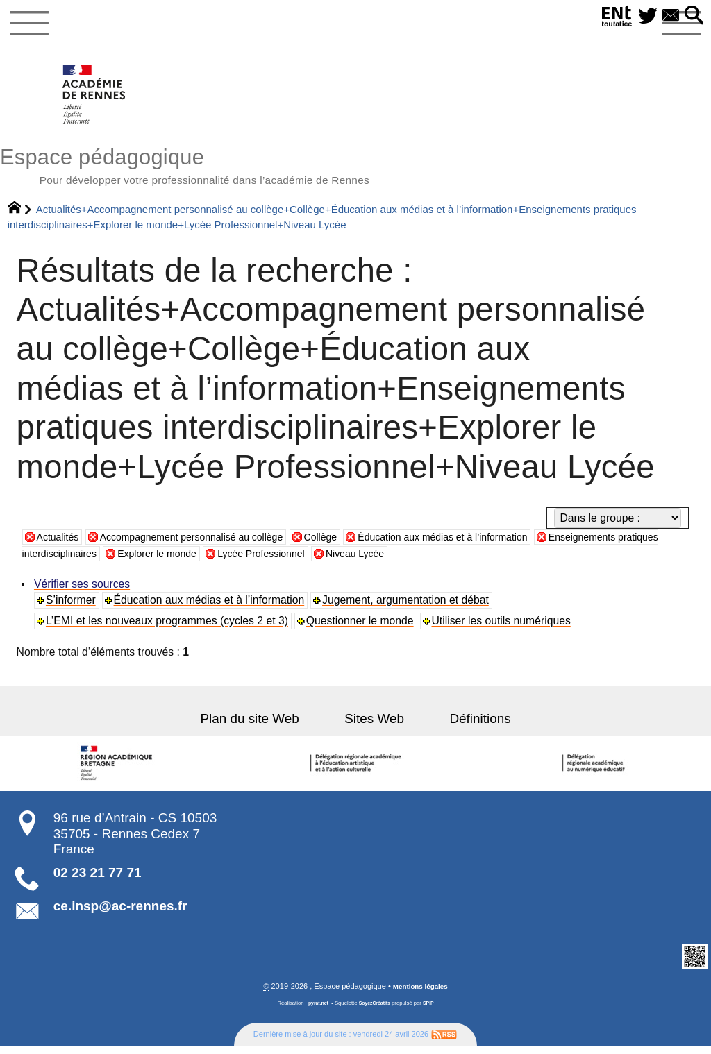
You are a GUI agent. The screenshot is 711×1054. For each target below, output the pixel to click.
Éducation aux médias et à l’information (485, 545)
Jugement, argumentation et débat (407, 607)
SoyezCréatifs (375, 1012)
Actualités (60, 545)
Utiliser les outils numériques (503, 628)
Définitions (464, 727)
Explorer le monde (219, 561)
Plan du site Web (265, 727)
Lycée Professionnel (334, 561)
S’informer (72, 607)
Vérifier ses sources (83, 591)
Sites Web (374, 727)
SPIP (432, 1012)
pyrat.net (315, 1012)
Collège (350, 545)
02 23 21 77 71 (97, 881)
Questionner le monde (361, 628)
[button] (692, 16)
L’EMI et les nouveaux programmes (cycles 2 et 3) (168, 628)
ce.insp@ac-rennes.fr (120, 913)
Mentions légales (420, 994)
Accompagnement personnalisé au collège (208, 545)
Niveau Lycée (436, 561)
